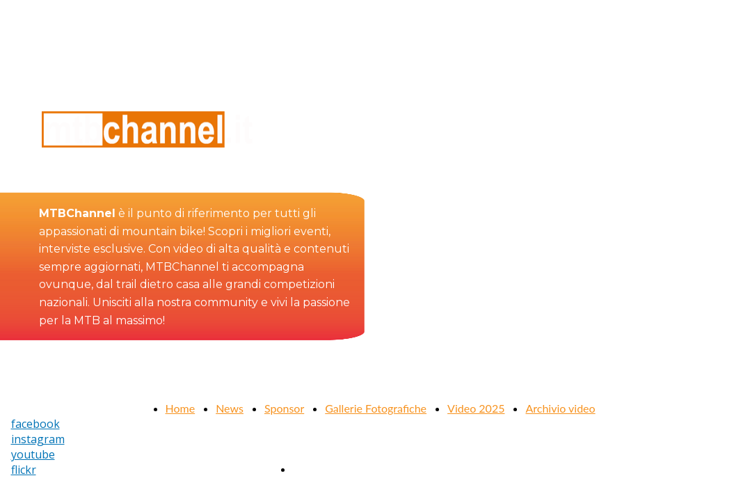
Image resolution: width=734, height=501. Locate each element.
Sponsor (284, 408)
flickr (23, 469)
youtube (33, 454)
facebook (35, 423)
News (230, 408)
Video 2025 (475, 408)
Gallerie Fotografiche (375, 408)
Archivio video (560, 408)
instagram (38, 439)
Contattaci (318, 468)
